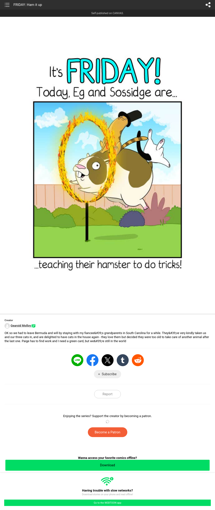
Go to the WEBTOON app (107, 502)
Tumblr (123, 360)
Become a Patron (107, 432)
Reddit (138, 360)
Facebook (92, 360)
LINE (77, 360)
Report (107, 394)
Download (107, 465)
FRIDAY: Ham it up (27, 5)
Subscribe (109, 374)
